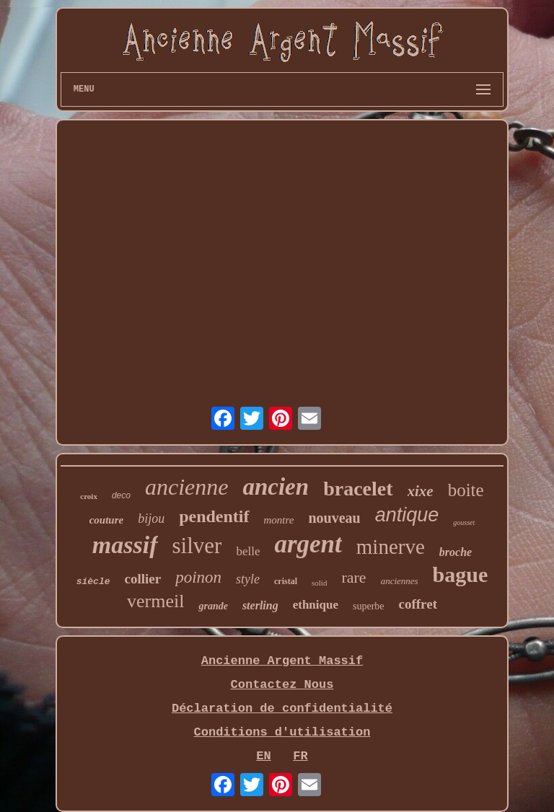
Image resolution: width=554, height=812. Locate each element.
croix (88, 496)
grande (212, 606)
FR (300, 756)
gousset (464, 522)
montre (279, 520)
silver (197, 545)
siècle (93, 581)
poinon (198, 577)
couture (106, 520)
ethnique (315, 605)
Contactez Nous (282, 685)
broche (455, 552)
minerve (390, 546)
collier (143, 578)
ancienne (187, 487)
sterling (260, 605)
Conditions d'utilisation (282, 732)
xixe (421, 491)
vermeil (155, 601)
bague (460, 574)
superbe (368, 606)
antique (407, 515)
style (248, 579)
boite (466, 490)
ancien (275, 487)
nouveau (334, 518)
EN (263, 756)
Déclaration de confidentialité (282, 708)
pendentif (214, 516)
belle (248, 551)
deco (121, 495)
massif (125, 544)
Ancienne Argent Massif (282, 661)
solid (319, 582)
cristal (285, 581)
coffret (418, 604)
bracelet (357, 488)
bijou (151, 518)
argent (307, 544)
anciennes (399, 580)
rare (353, 577)
